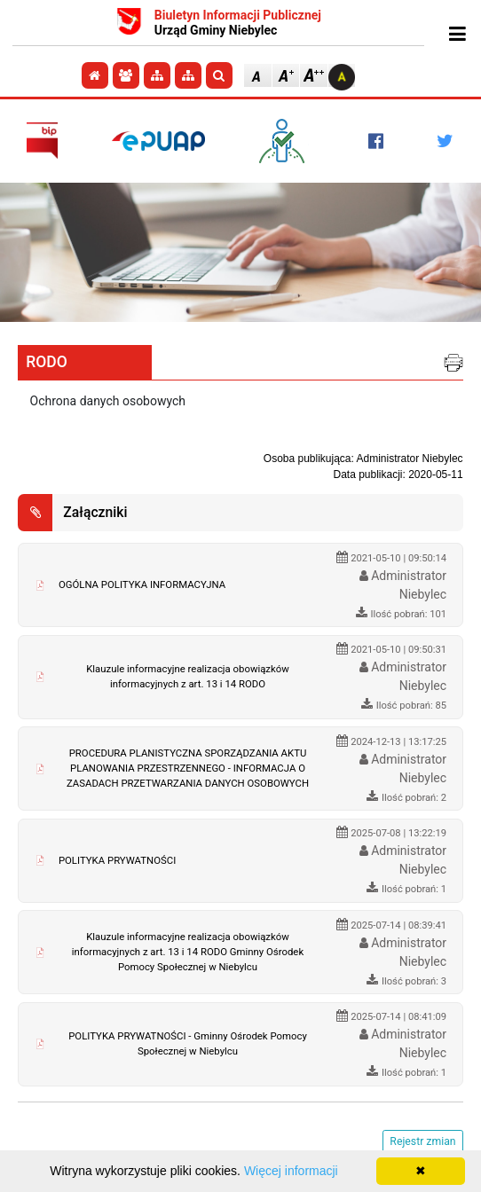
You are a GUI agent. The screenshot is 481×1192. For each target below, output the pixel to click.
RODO (46, 362)
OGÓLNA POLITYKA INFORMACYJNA (142, 584)
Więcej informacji (291, 1171)
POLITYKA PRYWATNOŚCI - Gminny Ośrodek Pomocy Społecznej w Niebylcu (187, 1043)
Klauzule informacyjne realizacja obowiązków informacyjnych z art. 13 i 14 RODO (187, 676)
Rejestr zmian (422, 1141)
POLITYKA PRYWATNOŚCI (117, 860)
